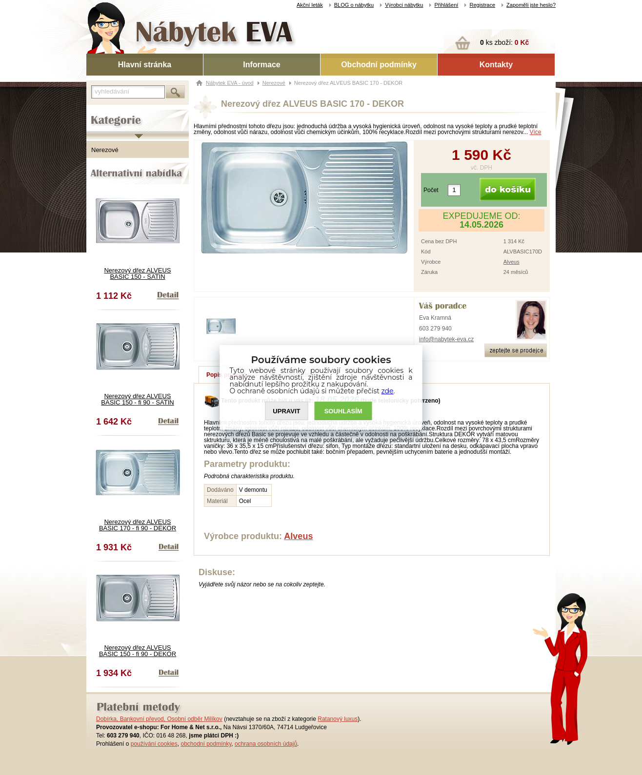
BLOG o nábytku (354, 5)
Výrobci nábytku (404, 5)
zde (387, 391)
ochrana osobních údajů (266, 743)
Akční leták (310, 5)
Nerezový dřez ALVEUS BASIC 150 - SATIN (137, 273)
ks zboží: (504, 42)
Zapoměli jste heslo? (531, 5)
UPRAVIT (286, 411)
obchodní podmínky (206, 743)
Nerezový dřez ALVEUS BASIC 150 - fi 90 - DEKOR (137, 651)
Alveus (511, 262)
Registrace (482, 5)
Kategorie (99, 112)
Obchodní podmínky (379, 64)
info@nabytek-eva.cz (446, 339)
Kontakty (496, 64)
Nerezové (105, 150)
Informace (261, 64)
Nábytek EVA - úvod (230, 83)
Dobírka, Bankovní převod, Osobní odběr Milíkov (159, 719)
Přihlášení (446, 5)
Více (536, 132)
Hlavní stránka (144, 64)
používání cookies (154, 743)
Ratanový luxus (338, 719)
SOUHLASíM (343, 411)
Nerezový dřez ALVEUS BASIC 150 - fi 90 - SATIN (137, 399)
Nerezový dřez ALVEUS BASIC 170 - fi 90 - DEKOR (137, 525)
